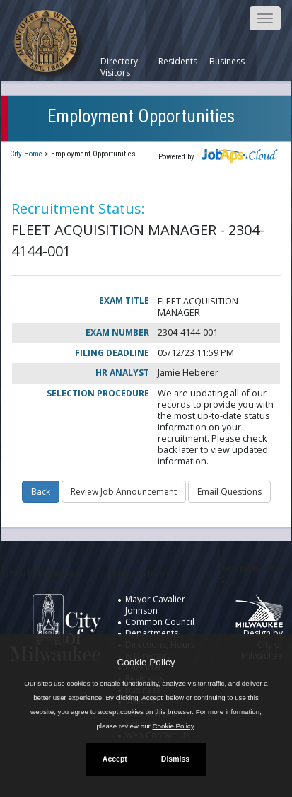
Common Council (159, 622)
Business (227, 61)
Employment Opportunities (141, 116)
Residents (177, 61)
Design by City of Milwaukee (259, 633)
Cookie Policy (146, 662)
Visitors (115, 73)
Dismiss (175, 759)
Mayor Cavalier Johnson (155, 605)
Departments (151, 633)
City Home (26, 154)
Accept (115, 759)
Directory (119, 61)
